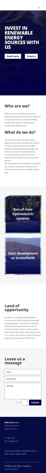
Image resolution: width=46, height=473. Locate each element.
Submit (35, 402)
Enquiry (31, 56)
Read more (13, 56)
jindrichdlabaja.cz (11, 469)
